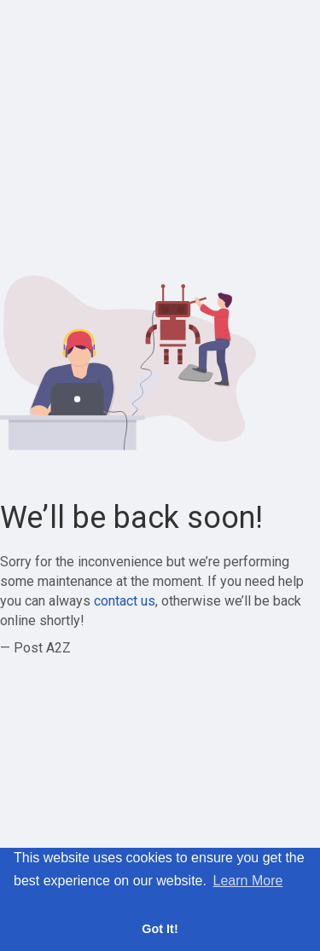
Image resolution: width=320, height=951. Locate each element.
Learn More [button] (248, 880)
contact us (124, 601)
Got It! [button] (159, 929)
